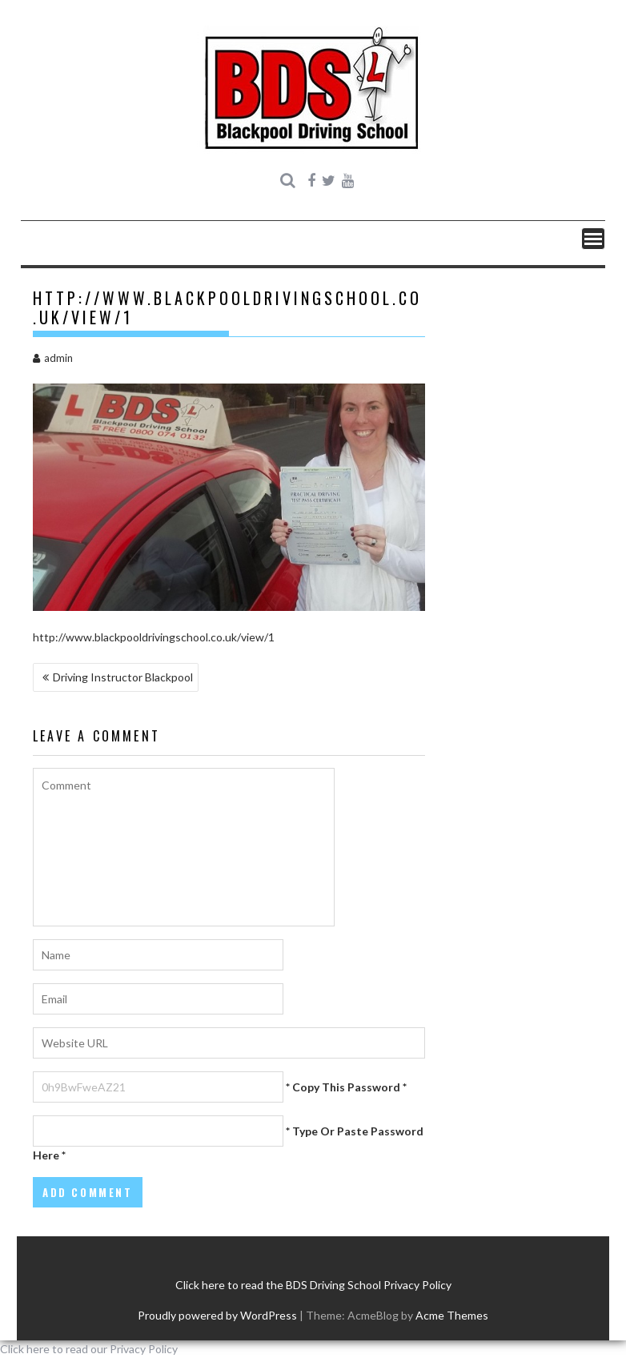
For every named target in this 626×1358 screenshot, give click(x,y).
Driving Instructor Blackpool (123, 677)
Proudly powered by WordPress (217, 1315)
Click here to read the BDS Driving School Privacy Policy (313, 1285)
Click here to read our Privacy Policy (89, 1349)
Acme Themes (451, 1315)
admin (53, 358)
